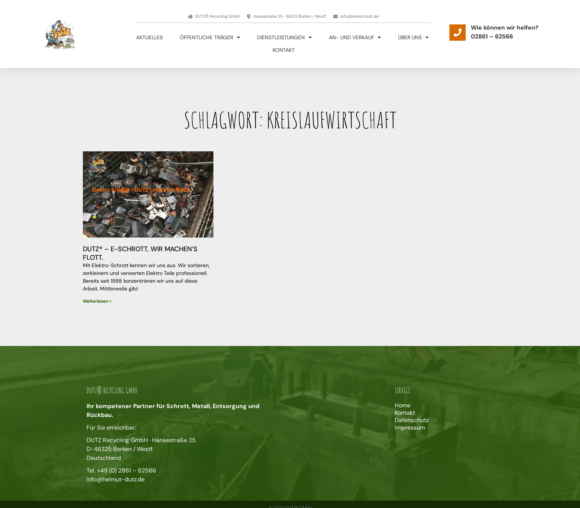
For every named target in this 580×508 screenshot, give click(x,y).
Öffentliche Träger (210, 37)
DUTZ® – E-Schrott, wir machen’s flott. (140, 253)
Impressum (410, 427)
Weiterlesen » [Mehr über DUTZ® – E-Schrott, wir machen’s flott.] (97, 301)
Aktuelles (149, 37)
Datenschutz (412, 420)
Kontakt (284, 50)
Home (403, 405)
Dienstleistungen (284, 37)
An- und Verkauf (355, 37)
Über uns (413, 37)
